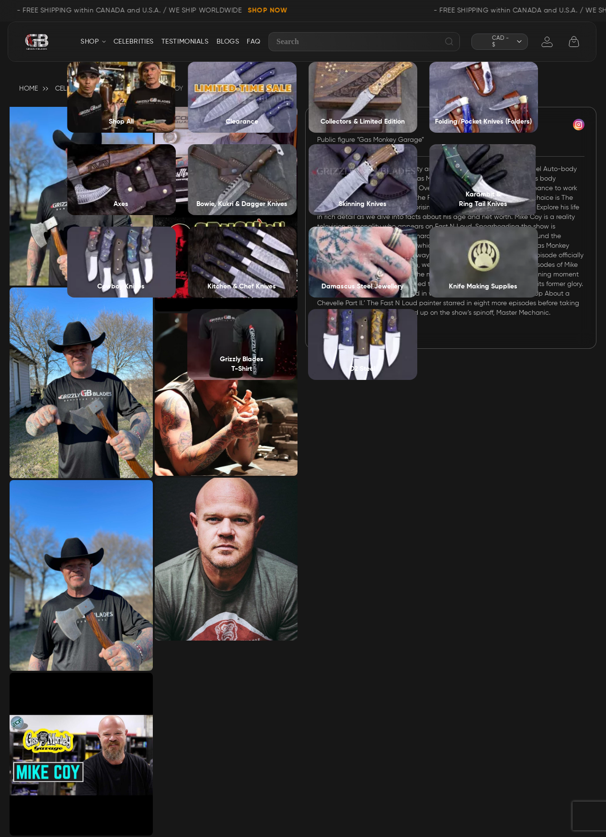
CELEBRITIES (134, 41)
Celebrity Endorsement (96, 88)
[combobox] (364, 41)
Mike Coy (345, 127)
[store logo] (36, 42)
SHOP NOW (270, 10)
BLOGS (228, 41)
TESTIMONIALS (185, 41)
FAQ (254, 41)
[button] (499, 42)
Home (28, 88)
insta (578, 124)
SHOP (89, 41)
